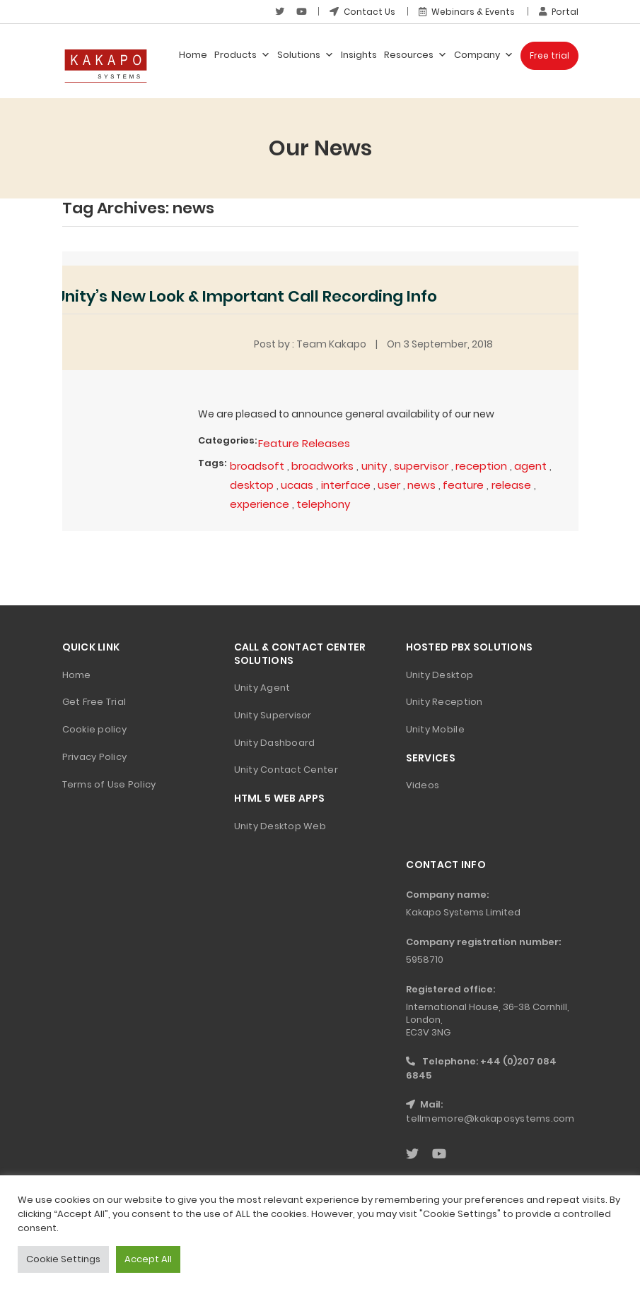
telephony (323, 504)
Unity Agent (262, 687)
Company (483, 55)
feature (463, 484)
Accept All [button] (148, 1259)
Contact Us (362, 12)
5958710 (424, 959)
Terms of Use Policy (109, 784)
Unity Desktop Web (280, 826)
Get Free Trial (94, 701)
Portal (558, 12)
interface (346, 484)
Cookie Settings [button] (63, 1259)
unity (374, 465)
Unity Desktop (439, 675)
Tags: (212, 463)
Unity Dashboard (274, 742)
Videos (423, 785)
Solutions (305, 55)
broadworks (322, 465)
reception (481, 465)
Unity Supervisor (273, 715)
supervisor (421, 465)
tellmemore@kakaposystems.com (490, 1118)
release (511, 484)
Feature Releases (304, 443)
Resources (415, 55)
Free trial (549, 55)
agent (530, 465)
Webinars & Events (467, 12)
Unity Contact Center (286, 769)
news (421, 484)
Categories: (227, 440)
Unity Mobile (435, 729)
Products (242, 55)
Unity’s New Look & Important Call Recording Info (246, 296)
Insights (359, 54)
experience (259, 504)
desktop (252, 484)
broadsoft (257, 465)
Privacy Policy (94, 757)
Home (193, 54)
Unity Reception (444, 701)
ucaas (297, 484)
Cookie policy (94, 729)
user (389, 484)
